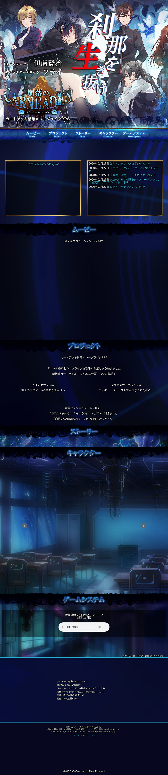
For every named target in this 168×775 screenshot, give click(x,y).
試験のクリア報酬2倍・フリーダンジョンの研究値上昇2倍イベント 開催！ (124, 181)
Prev (24, 525)
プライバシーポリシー (84, 735)
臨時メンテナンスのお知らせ (127, 186)
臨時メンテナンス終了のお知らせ (130, 163)
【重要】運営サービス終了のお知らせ (133, 175)
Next (143, 525)
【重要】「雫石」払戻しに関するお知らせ (124, 169)
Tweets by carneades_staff (43, 164)
